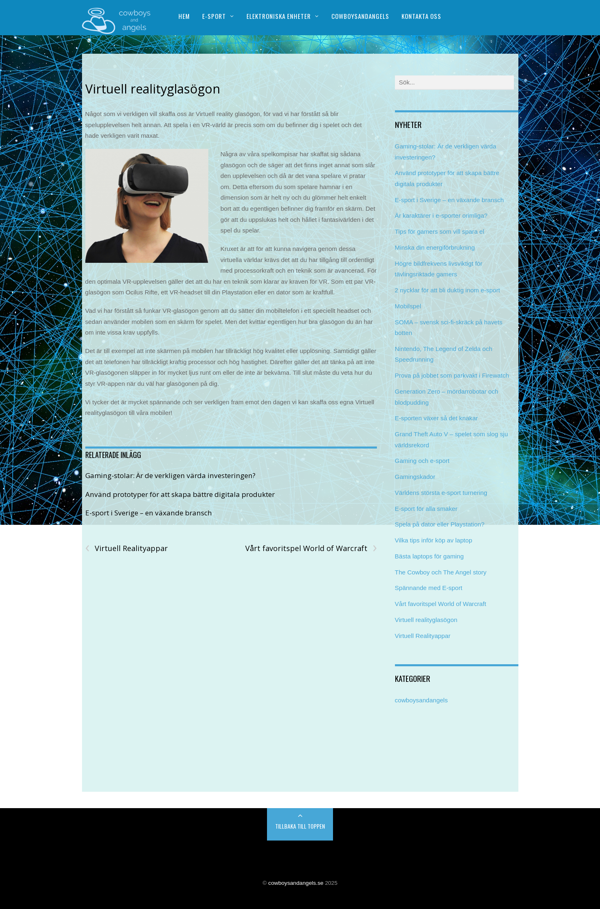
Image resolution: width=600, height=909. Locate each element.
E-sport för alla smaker (426, 508)
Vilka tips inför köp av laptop (433, 540)
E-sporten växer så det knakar (436, 418)
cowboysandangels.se (296, 883)
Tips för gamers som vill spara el (439, 231)
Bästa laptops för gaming (429, 556)
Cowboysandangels (360, 16)
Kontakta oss (421, 16)
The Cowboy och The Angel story (440, 572)
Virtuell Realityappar (126, 548)
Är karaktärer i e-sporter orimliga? (441, 215)
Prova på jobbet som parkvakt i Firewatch (452, 375)
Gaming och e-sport (422, 460)
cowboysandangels (421, 700)
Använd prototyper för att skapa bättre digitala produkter (180, 494)
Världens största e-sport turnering (441, 492)
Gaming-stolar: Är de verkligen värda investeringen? (170, 475)
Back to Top (300, 824)
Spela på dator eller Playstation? (440, 524)
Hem (184, 16)
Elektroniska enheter (278, 16)
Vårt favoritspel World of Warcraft (311, 548)
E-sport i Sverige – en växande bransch (148, 512)
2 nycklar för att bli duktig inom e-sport (447, 290)
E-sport (214, 16)
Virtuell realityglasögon (152, 88)
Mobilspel (408, 306)
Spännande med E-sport (429, 587)
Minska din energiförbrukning (435, 247)
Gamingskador (415, 476)
